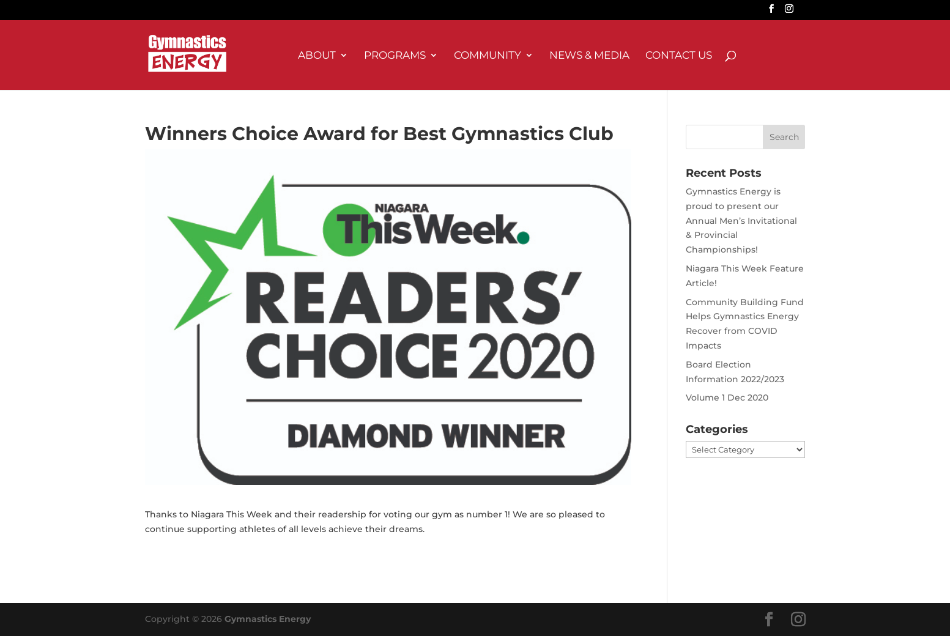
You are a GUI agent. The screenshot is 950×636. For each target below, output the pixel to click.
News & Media (589, 56)
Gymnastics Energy (268, 618)
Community (487, 56)
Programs (395, 56)
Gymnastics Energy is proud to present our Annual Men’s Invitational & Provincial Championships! (741, 220)
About (317, 56)
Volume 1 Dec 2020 (727, 397)
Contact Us (678, 56)
